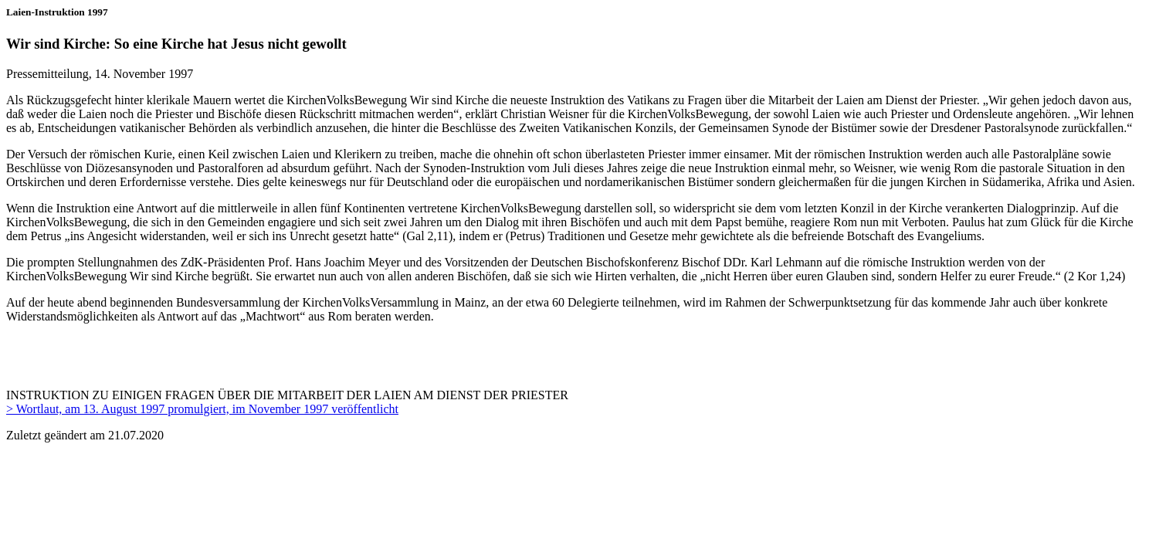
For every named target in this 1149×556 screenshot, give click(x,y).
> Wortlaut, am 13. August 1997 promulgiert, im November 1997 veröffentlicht (202, 408)
